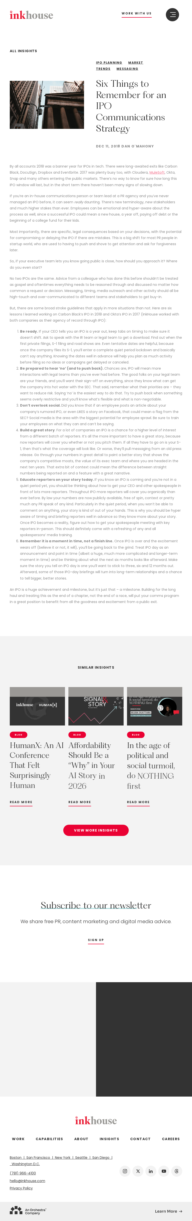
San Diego (101, 1157)
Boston (17, 1157)
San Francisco (38, 1157)
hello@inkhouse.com (27, 1180)
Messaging (127, 69)
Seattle (81, 1157)
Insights (109, 1138)
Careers (171, 1138)
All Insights (23, 51)
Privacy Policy (21, 1188)
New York (63, 1157)
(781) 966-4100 (23, 1173)
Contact (140, 1138)
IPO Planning (109, 62)
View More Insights (96, 833)
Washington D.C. (25, 1163)
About (81, 1138)
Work (18, 1138)
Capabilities (49, 1138)
